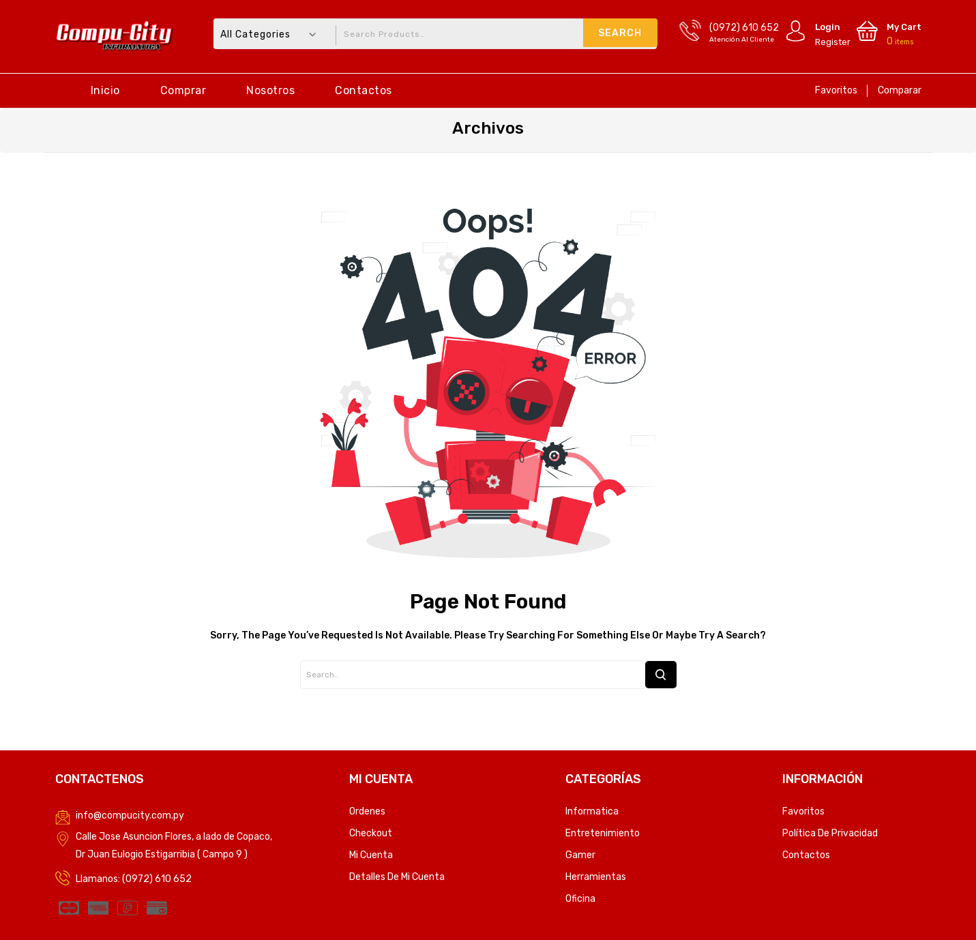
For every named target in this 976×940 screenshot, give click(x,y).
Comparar (899, 90)
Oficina (580, 899)
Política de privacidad (830, 833)
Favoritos (836, 90)
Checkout (370, 833)
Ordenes (367, 811)
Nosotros (270, 90)
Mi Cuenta (371, 855)
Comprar (183, 90)
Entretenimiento (602, 833)
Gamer (580, 855)
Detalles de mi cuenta (397, 877)
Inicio (105, 90)
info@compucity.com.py (130, 815)
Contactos (363, 90)
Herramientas (595, 877)
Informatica (592, 811)
